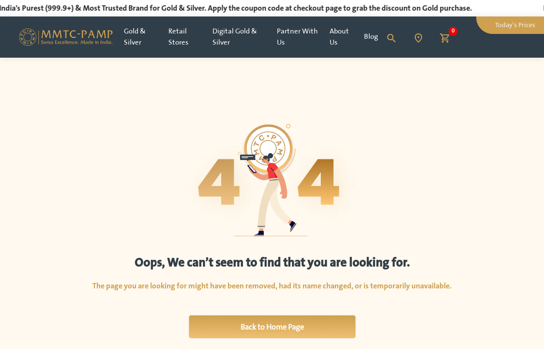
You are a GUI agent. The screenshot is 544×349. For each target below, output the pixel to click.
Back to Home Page (272, 326)
